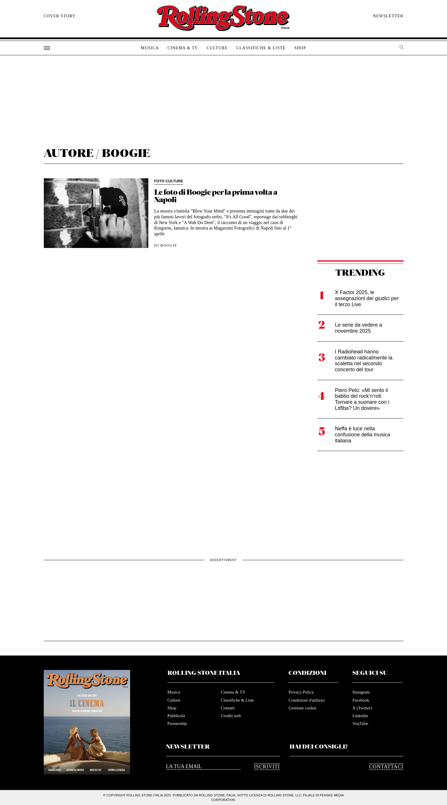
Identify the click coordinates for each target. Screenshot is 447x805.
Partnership (177, 723)
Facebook (360, 700)
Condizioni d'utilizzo (306, 700)
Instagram (361, 692)
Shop (300, 48)
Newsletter (388, 16)
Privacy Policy (301, 692)
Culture (217, 48)
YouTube (360, 723)
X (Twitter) (362, 708)
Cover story (60, 16)
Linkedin (360, 715)
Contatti (228, 708)
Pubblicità (176, 715)
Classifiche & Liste (261, 48)
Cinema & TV (183, 48)
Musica (150, 48)
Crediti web (231, 715)
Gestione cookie (302, 708)
